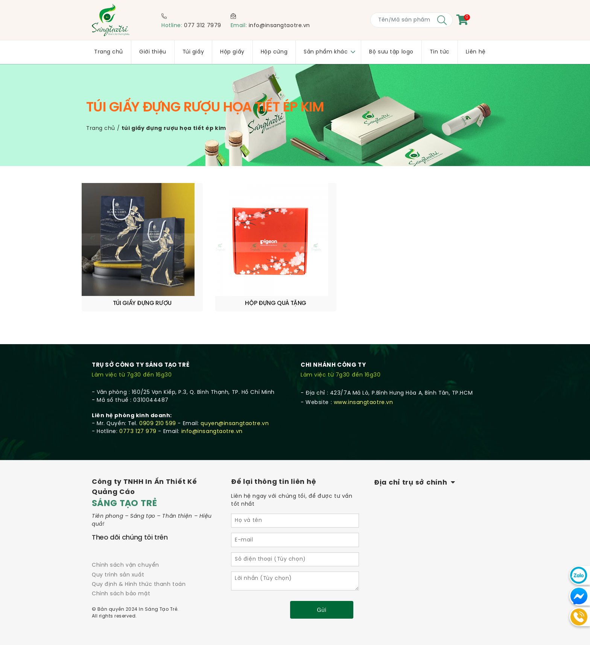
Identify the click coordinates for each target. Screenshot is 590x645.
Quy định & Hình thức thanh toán (139, 566)
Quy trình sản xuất (118, 556)
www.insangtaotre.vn (363, 384)
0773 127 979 (138, 413)
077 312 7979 (202, 26)
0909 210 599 (157, 405)
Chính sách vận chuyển (125, 546)
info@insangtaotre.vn (279, 26)
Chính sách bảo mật (121, 575)
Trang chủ (100, 128)
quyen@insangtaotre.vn (235, 405)
